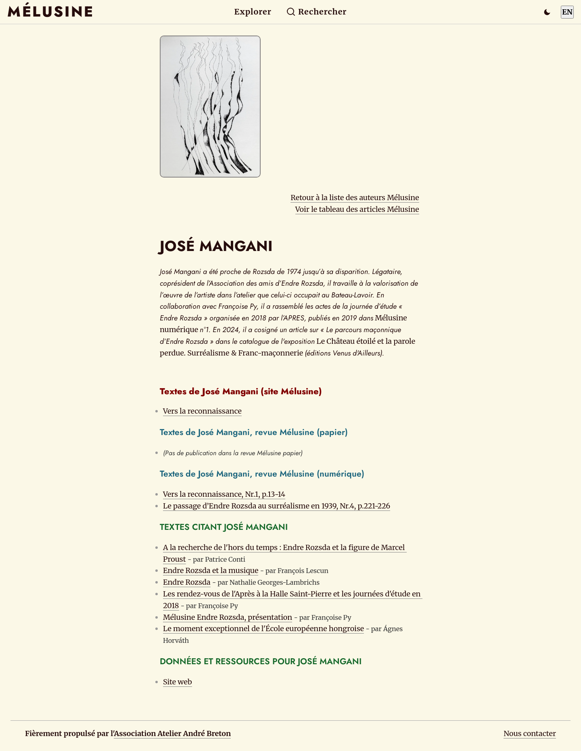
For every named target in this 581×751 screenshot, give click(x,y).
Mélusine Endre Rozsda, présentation (227, 617)
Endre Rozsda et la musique (210, 570)
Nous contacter (530, 733)
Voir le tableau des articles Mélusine (357, 209)
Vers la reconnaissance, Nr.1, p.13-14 (224, 494)
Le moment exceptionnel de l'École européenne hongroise (263, 628)
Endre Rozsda (187, 582)
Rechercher (316, 12)
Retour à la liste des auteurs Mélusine (354, 197)
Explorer (253, 12)
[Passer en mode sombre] (547, 12)
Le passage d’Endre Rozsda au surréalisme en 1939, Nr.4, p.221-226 (276, 505)
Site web (177, 681)
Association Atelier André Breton (172, 733)
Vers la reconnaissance (202, 411)
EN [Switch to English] (567, 12)
